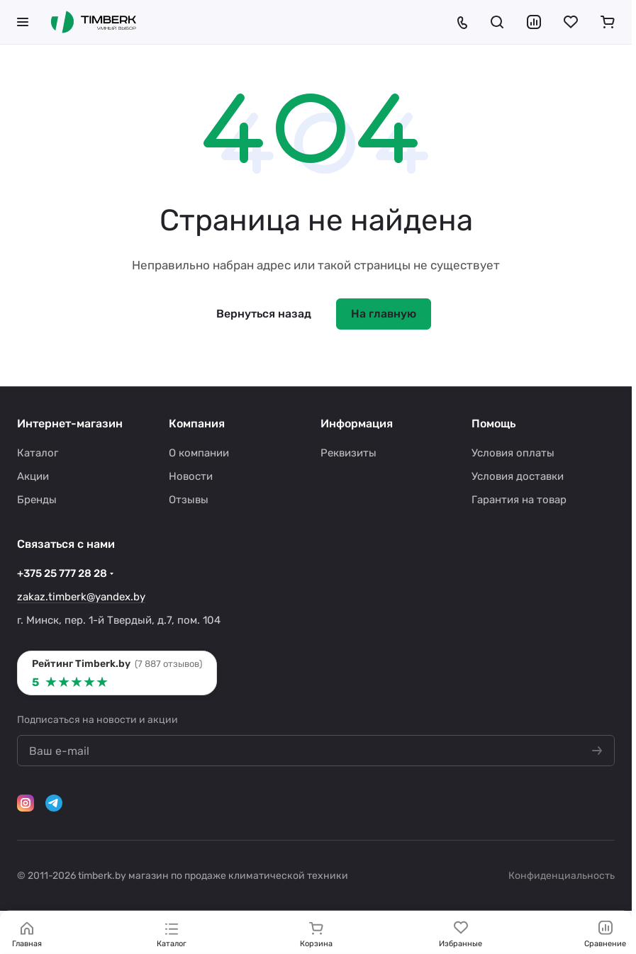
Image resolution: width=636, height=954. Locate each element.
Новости (191, 476)
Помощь (493, 423)
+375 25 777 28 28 (62, 573)
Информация (356, 423)
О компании (199, 453)
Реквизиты (348, 453)
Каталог (37, 453)
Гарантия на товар (519, 499)
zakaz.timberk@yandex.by (81, 596)
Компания (197, 423)
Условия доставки (518, 476)
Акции (33, 476)
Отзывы (188, 499)
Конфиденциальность (561, 876)
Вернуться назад (263, 313)
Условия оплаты (513, 453)
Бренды (37, 499)
